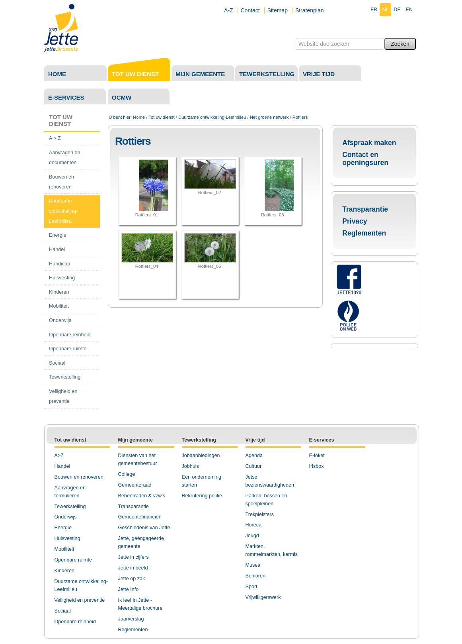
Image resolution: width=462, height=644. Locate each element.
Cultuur (254, 466)
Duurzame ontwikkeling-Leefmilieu (212, 117)
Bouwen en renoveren (79, 477)
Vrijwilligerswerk (263, 597)
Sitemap (277, 10)
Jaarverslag (131, 619)
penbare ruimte (75, 560)
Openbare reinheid (75, 621)
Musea (253, 565)
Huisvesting (67, 538)
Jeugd (252, 535)
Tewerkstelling (266, 74)
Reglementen (364, 233)
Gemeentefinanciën (140, 517)
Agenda (254, 455)
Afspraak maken (369, 143)
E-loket (317, 455)
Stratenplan (309, 10)
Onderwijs (66, 517)
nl (385, 9)
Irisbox (316, 466)
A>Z (59, 455)
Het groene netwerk (269, 117)
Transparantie (365, 209)
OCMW (121, 97)
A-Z (228, 10)
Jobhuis (190, 466)
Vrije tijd (319, 74)
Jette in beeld (133, 568)
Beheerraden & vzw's (142, 496)
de (397, 9)
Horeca (254, 525)
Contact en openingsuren (365, 159)
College (126, 474)
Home (57, 74)
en (409, 9)
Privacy (354, 221)
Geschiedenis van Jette (144, 527)
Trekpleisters (260, 514)
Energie (63, 527)
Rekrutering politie (202, 496)
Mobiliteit (64, 549)
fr (373, 9)
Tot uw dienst (135, 74)
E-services (66, 97)
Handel (62, 466)
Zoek (295, 37)
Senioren (255, 576)
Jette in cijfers (133, 557)
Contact (250, 10)
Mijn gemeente (200, 74)
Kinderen (64, 570)
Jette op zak (131, 578)
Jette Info (128, 589)
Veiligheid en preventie (80, 600)
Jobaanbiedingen (201, 455)
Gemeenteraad (135, 485)
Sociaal (63, 611)
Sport (251, 586)
